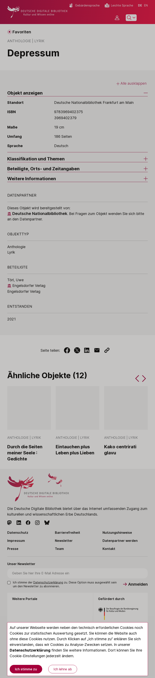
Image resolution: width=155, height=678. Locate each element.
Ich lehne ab (62, 669)
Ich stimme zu (26, 669)
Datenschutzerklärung (30, 650)
